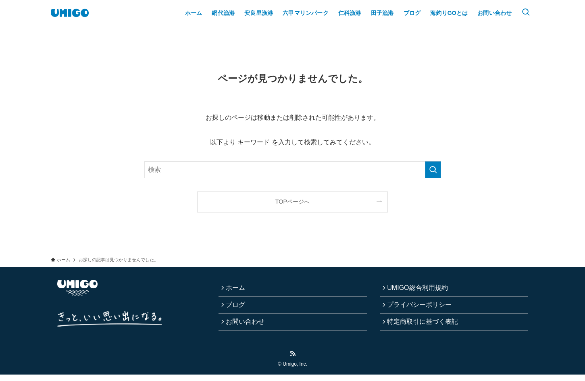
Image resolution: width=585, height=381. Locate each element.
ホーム (238, 288)
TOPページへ (292, 201)
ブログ (238, 307)
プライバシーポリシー (421, 307)
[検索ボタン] (526, 13)
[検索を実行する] (433, 169)
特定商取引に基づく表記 (424, 326)
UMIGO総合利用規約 (419, 288)
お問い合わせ (247, 326)
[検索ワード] (292, 169)
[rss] (292, 360)
